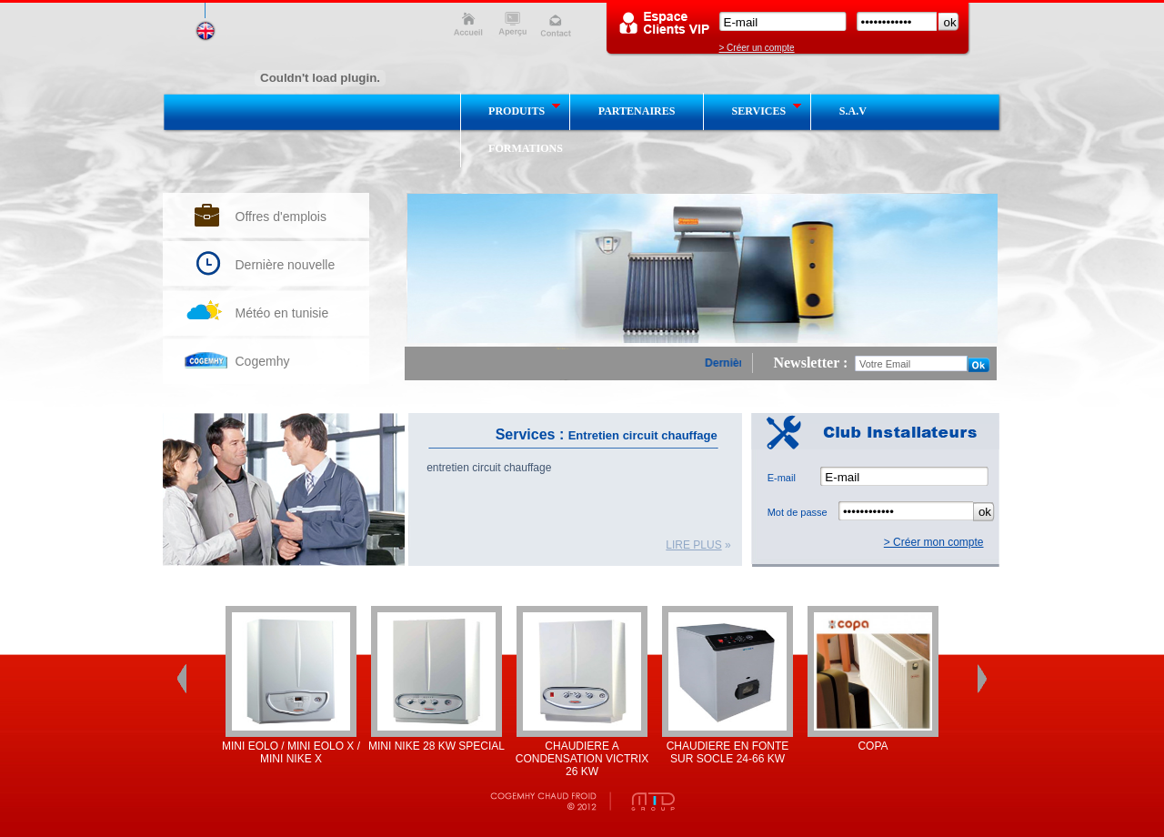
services (767, 110)
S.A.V (853, 111)
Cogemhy (263, 361)
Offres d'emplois (281, 216)
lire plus (693, 545)
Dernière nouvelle (286, 264)
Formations (525, 148)
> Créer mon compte (934, 542)
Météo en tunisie (282, 313)
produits (524, 110)
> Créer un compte (757, 48)
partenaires (637, 111)
